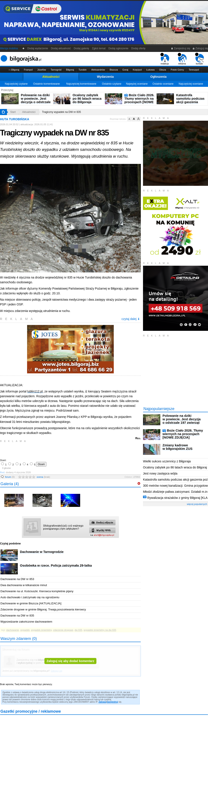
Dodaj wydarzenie (38, 48)
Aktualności (50, 76)
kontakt (199, 59)
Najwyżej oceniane (137, 83)
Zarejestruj (112, 702)
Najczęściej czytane (16, 83)
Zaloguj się (200, 48)
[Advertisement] (51, 450)
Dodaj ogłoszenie (118, 48)
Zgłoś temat (99, 48)
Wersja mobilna (9, 48)
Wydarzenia (105, 76)
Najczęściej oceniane (191, 83)
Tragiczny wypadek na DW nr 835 (61, 112)
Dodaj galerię (81, 48)
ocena (43, 477)
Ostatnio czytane (111, 83)
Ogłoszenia (158, 76)
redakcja (164, 59)
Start (13, 112)
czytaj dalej (131, 319)
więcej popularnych (197, 504)
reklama (182, 59)
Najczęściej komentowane (81, 83)
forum (10, 477)
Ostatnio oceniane (163, 83)
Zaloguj (102, 702)
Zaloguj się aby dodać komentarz (70, 661)
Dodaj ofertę (138, 48)
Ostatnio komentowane (46, 83)
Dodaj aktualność (60, 48)
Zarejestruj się (180, 48)
